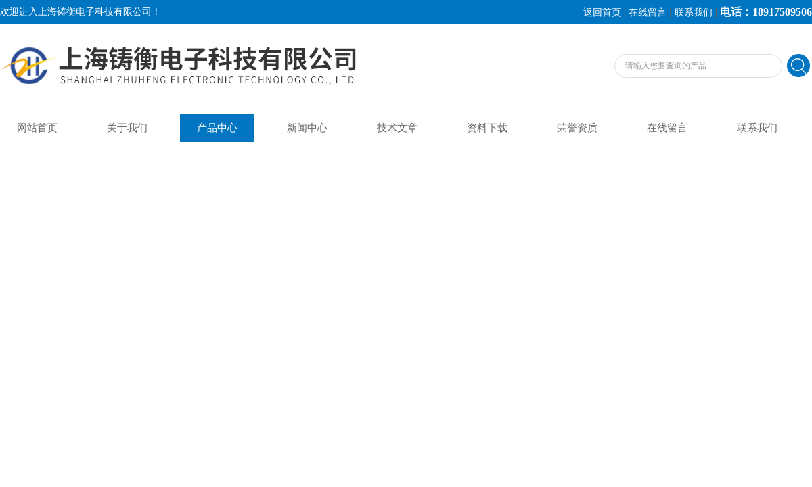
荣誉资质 (577, 127)
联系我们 (694, 12)
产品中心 (217, 127)
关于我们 (127, 127)
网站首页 (37, 127)
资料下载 (487, 127)
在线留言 (648, 12)
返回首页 (602, 12)
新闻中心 (307, 127)
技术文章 (397, 127)
